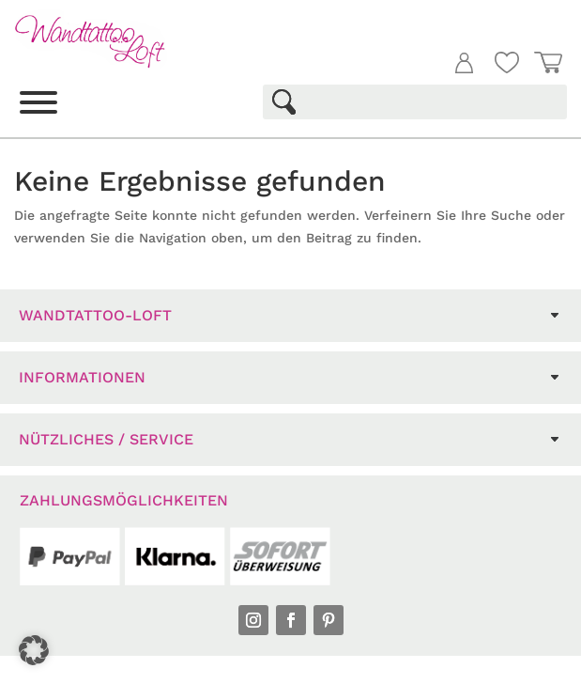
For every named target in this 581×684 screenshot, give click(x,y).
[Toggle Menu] (38, 102)
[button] (34, 650)
